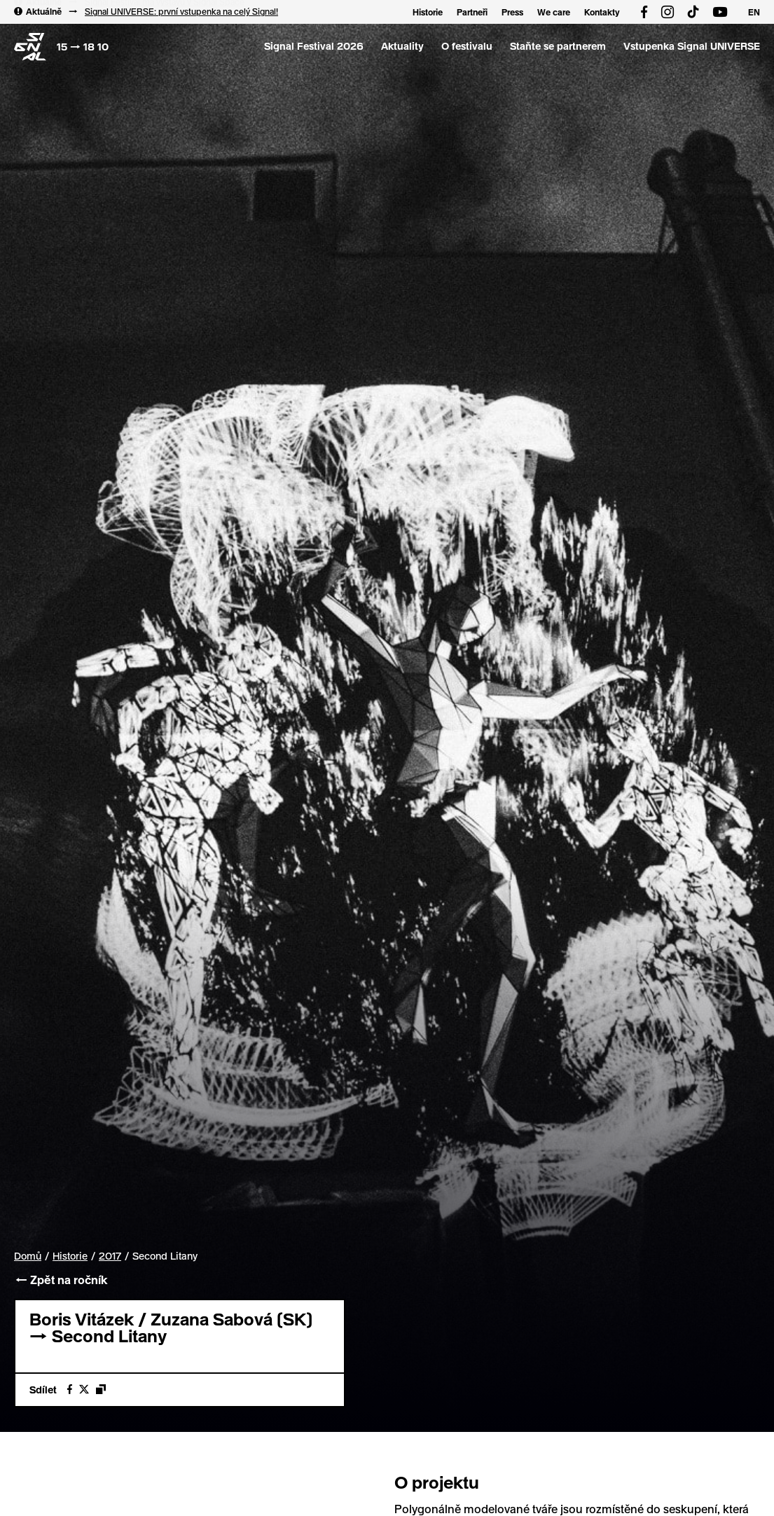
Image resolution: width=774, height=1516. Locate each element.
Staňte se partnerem (558, 46)
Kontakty (602, 12)
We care (553, 12)
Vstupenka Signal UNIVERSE (691, 46)
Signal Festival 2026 (314, 46)
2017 (110, 1256)
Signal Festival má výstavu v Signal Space (164, 10)
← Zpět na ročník (60, 1279)
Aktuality (402, 46)
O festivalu (466, 46)
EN (754, 12)
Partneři (472, 12)
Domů (27, 1256)
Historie (428, 12)
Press (512, 12)
